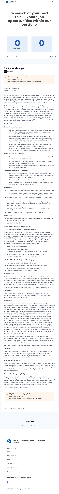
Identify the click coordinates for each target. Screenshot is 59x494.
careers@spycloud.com (11, 370)
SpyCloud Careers (22, 387)
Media (9, 471)
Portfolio (11, 456)
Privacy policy (25, 425)
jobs (2, 57)
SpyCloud (48, 287)
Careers (10, 463)
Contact (18, 489)
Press (9, 459)
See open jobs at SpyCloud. (15, 79)
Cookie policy (33, 425)
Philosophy (12, 448)
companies (10, 57)
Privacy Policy (11, 489)
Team (9, 452)
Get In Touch (12, 467)
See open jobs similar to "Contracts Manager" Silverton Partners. (25, 81)
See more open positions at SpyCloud (14, 408)
